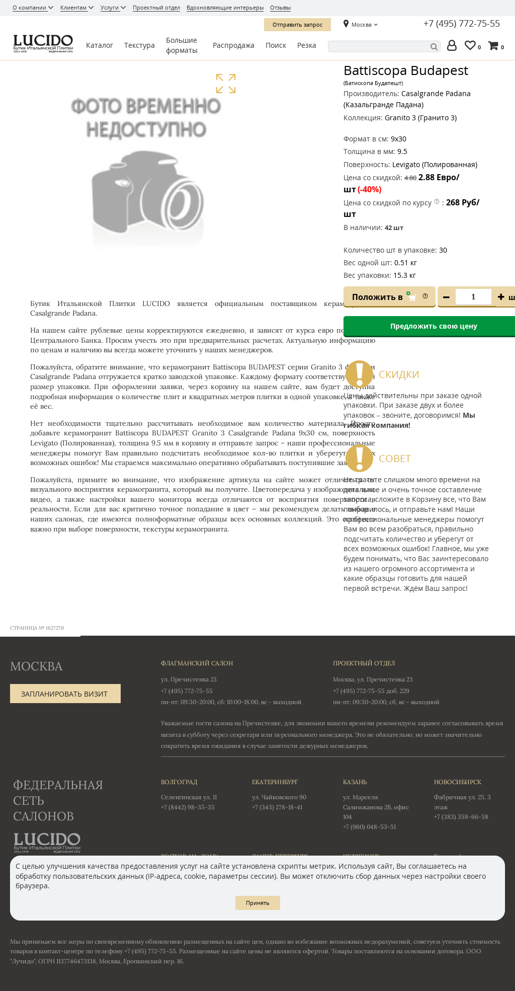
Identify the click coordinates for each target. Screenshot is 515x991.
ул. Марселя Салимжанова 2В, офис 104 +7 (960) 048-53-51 (378, 803)
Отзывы (280, 7)
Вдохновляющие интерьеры (225, 7)
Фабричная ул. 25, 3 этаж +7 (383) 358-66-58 (469, 798)
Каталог (99, 45)
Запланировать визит (64, 694)
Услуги (110, 7)
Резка (306, 45)
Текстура (139, 45)
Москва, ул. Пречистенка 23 (373, 679)
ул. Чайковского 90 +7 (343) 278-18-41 (287, 793)
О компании (30, 7)
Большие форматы (182, 45)
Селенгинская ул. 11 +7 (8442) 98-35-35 (196, 793)
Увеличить (225, 83)
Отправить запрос (297, 24)
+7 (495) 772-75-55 (461, 24)
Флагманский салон (197, 663)
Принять (258, 902)
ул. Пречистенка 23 (189, 679)
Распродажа (233, 45)
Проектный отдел (156, 7)
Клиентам (74, 7)
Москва (362, 24)
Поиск (276, 45)
